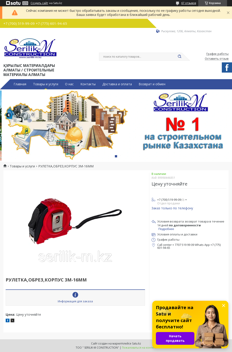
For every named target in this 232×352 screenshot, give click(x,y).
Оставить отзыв (217, 58)
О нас (69, 84)
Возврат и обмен (152, 84)
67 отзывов (188, 3)
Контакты (88, 84)
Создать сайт (39, 3)
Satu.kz (136, 343)
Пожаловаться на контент (139, 348)
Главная (20, 84)
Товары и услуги (45, 84)
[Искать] (179, 57)
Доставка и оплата (117, 84)
